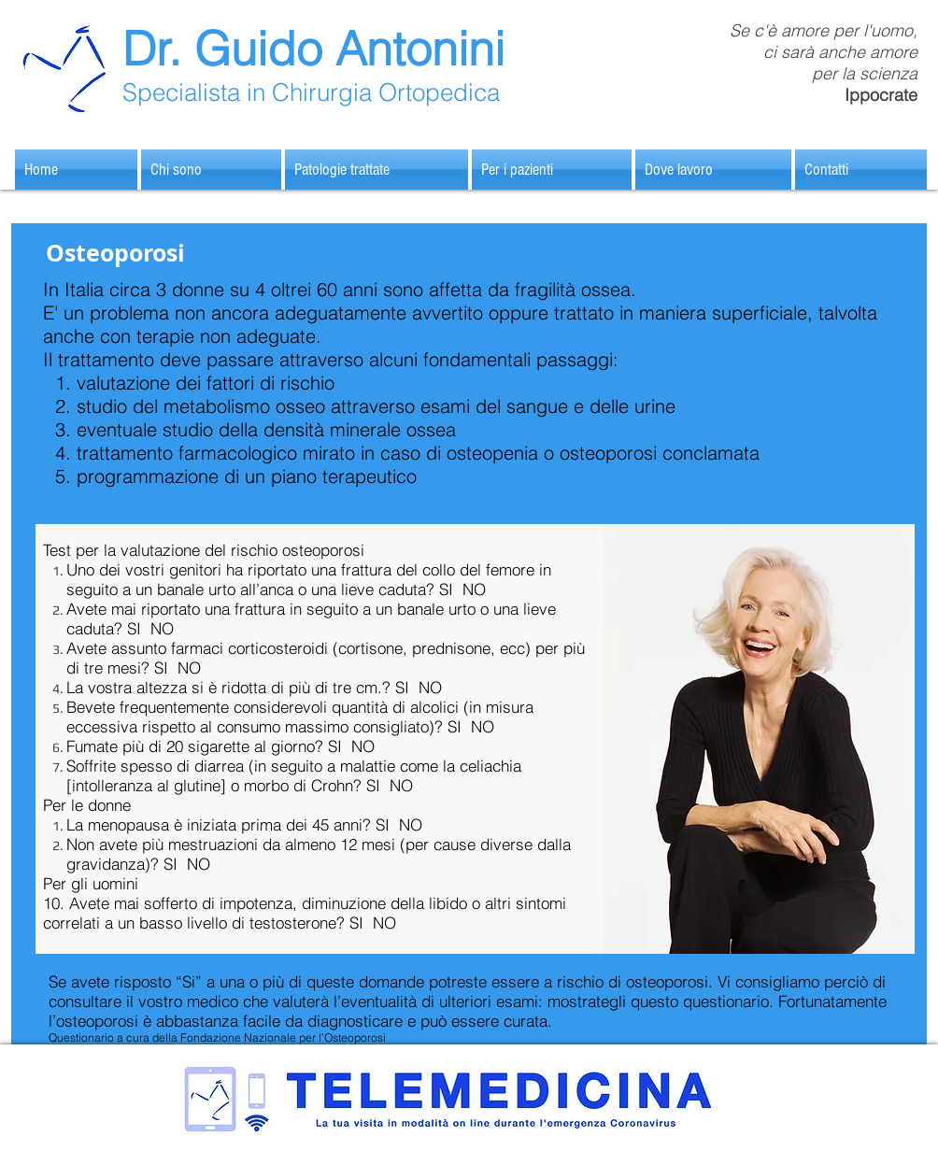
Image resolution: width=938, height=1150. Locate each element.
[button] (376, 169)
